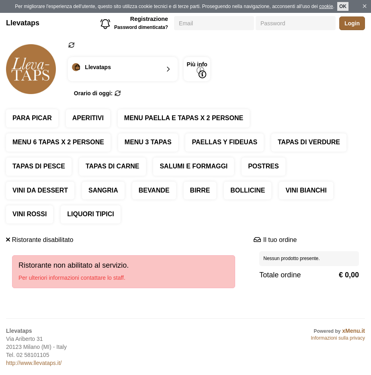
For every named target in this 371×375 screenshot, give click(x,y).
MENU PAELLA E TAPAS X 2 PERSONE (183, 118)
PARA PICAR (32, 118)
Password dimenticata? (141, 27)
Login (352, 23)
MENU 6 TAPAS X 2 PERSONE (58, 142)
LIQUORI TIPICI (90, 214)
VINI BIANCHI (305, 190)
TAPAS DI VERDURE (309, 142)
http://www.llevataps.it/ (34, 363)
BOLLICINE (247, 190)
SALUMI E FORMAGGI (194, 166)
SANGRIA (103, 190)
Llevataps (22, 23)
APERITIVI (88, 118)
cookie (326, 6)
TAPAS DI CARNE (112, 166)
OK (342, 6)
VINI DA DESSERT (40, 190)
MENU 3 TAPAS (148, 142)
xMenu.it (353, 331)
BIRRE (200, 190)
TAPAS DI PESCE (38, 166)
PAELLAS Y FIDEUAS (224, 142)
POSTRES (263, 166)
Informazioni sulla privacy (338, 338)
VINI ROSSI (29, 214)
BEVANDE (154, 190)
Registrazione (149, 19)
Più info (197, 69)
